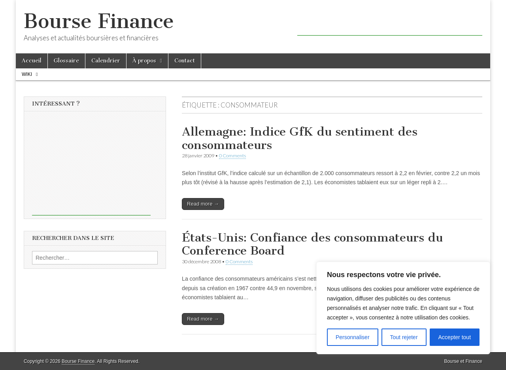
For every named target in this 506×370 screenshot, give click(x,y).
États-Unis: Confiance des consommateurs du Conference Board (312, 244)
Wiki (27, 74)
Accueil (32, 60)
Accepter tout (454, 337)
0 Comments (232, 156)
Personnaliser (353, 337)
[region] (403, 308)
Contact (184, 60)
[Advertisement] (389, 24)
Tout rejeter (404, 337)
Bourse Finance (99, 21)
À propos (144, 60)
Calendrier (105, 60)
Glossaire (66, 60)
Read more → (203, 204)
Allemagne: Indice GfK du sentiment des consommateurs (299, 138)
